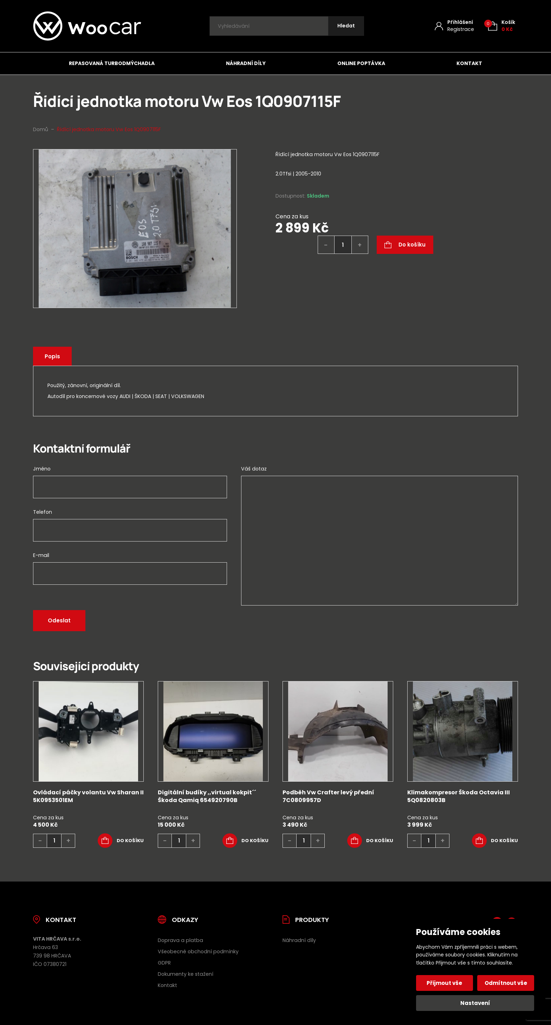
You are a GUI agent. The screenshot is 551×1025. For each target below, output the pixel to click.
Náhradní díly (246, 63)
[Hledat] (346, 26)
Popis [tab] (52, 356)
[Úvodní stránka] (87, 26)
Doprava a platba (180, 940)
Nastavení (475, 1003)
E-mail (41, 555)
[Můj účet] (454, 26)
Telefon (42, 511)
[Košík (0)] (501, 26)
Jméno (42, 468)
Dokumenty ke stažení (185, 974)
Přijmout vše (444, 983)
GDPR (164, 962)
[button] (121, 840)
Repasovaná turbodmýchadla (112, 63)
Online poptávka (361, 63)
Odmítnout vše (506, 983)
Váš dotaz (254, 468)
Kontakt (469, 63)
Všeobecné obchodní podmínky (198, 951)
